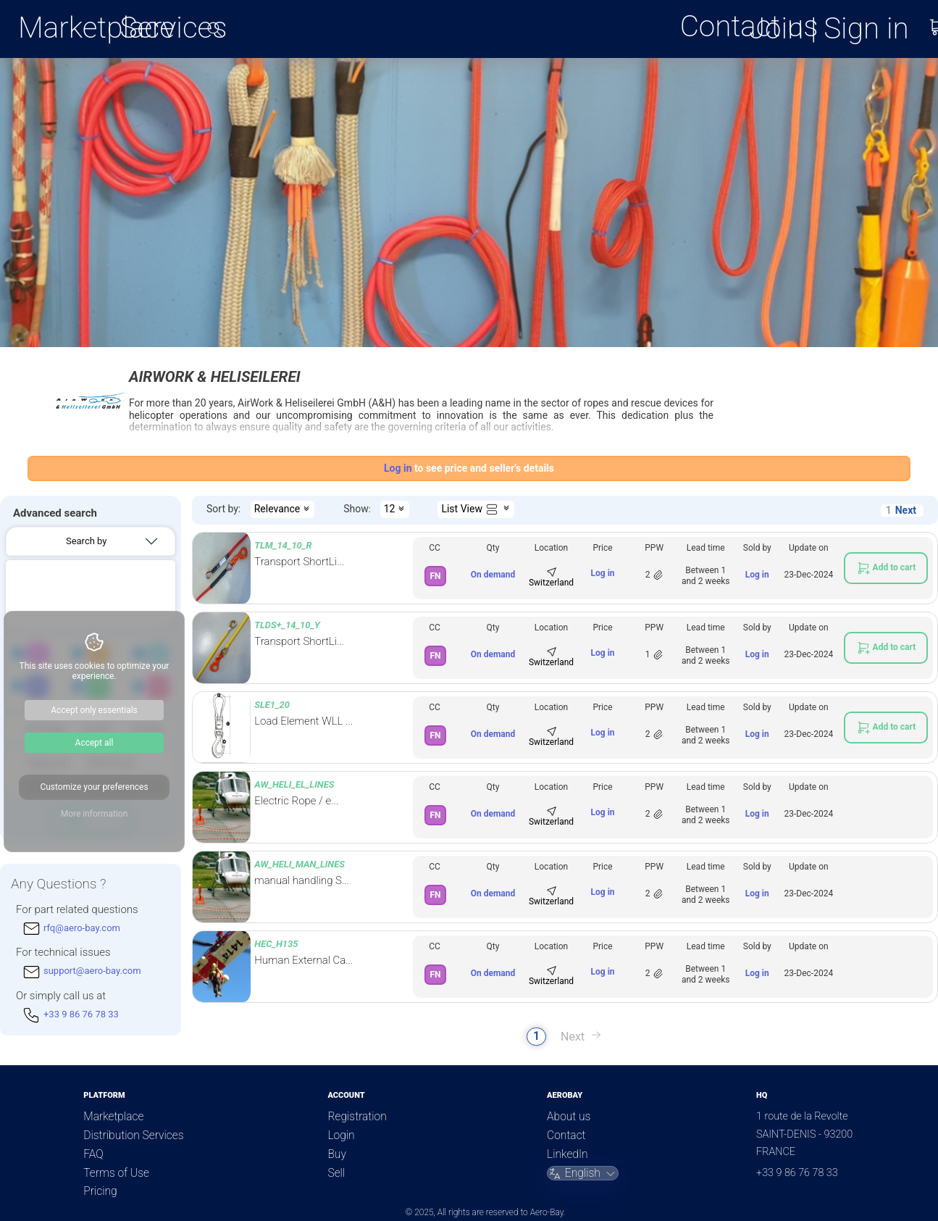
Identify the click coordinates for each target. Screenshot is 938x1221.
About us (568, 1116)
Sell (336, 1173)
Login (340, 1135)
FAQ (93, 1154)
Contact (566, 1135)
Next (905, 510)
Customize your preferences (94, 787)
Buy (336, 1154)
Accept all (94, 743)
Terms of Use (116, 1173)
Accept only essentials (94, 710)
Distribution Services (133, 1135)
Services (173, 27)
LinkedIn (567, 1154)
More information (94, 814)
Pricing (100, 1191)
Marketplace (96, 27)
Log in (603, 573)
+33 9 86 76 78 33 (797, 1173)
